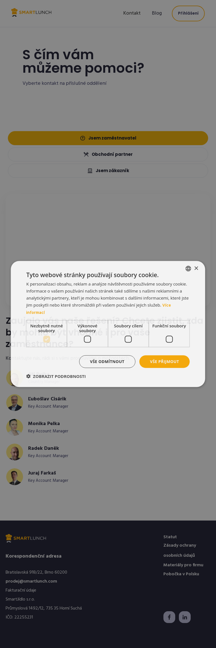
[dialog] (108, 324)
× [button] (196, 268)
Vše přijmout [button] (164, 361)
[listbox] (188, 268)
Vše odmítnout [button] (107, 361)
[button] (56, 375)
